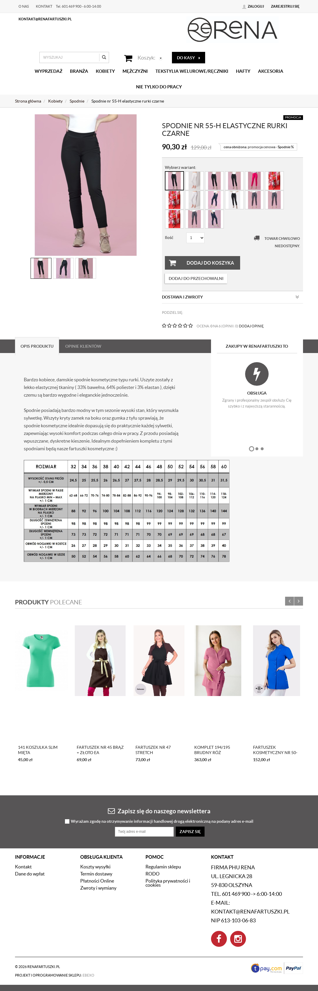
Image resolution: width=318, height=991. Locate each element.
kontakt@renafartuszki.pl (45, 19)
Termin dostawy (96, 873)
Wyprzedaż (48, 71)
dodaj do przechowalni (196, 278)
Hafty (243, 71)
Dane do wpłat (30, 873)
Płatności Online (97, 880)
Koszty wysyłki (95, 866)
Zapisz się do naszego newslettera (159, 810)
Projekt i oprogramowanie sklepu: (54, 975)
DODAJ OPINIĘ (251, 326)
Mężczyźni (135, 71)
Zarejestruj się (285, 6)
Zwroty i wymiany (98, 888)
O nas (24, 6)
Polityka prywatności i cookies (167, 883)
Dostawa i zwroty (230, 297)
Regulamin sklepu (163, 866)
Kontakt (44, 6)
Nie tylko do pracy (159, 86)
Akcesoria (270, 71)
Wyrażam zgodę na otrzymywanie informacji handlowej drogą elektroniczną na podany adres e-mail (162, 821)
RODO (152, 873)
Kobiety (105, 71)
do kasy (188, 57)
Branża (79, 71)
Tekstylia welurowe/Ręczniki (191, 71)
